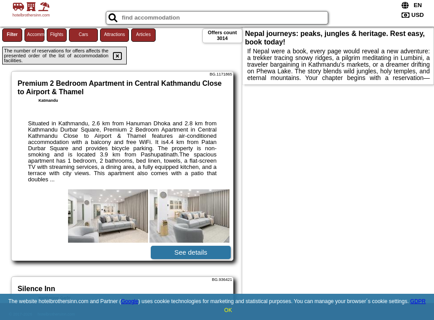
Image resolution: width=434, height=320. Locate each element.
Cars (83, 34)
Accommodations (35, 34)
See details (190, 252)
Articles (143, 34)
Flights (56, 34)
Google (129, 301)
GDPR (418, 301)
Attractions (114, 34)
